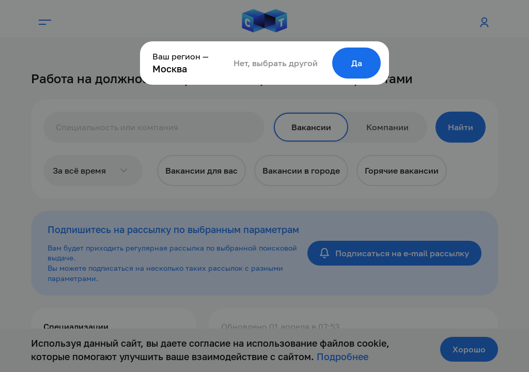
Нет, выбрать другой (276, 63)
